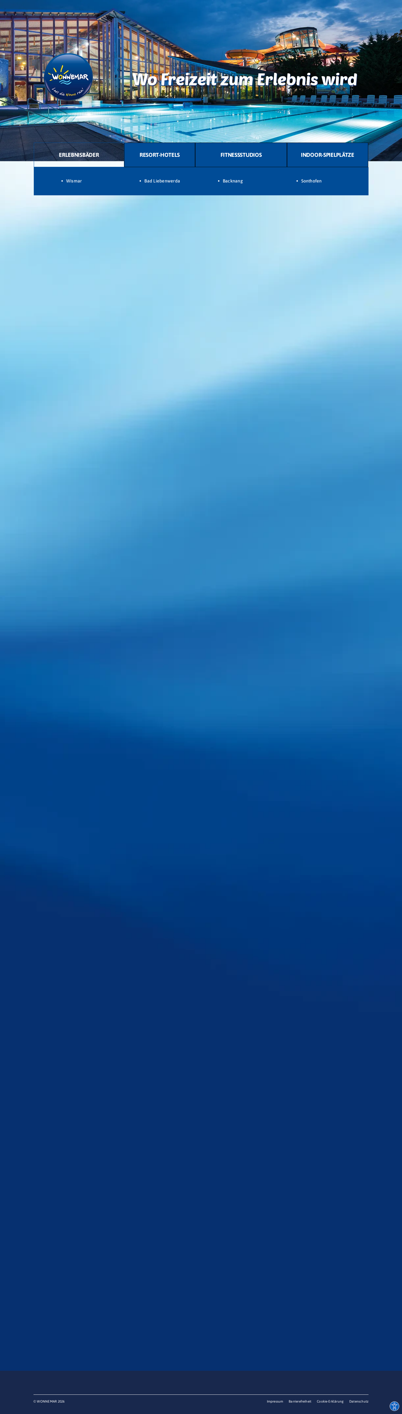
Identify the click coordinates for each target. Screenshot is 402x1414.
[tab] (79, 155)
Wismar (74, 180)
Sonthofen (311, 180)
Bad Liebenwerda (162, 180)
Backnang (233, 180)
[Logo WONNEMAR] (68, 44)
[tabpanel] (201, 181)
